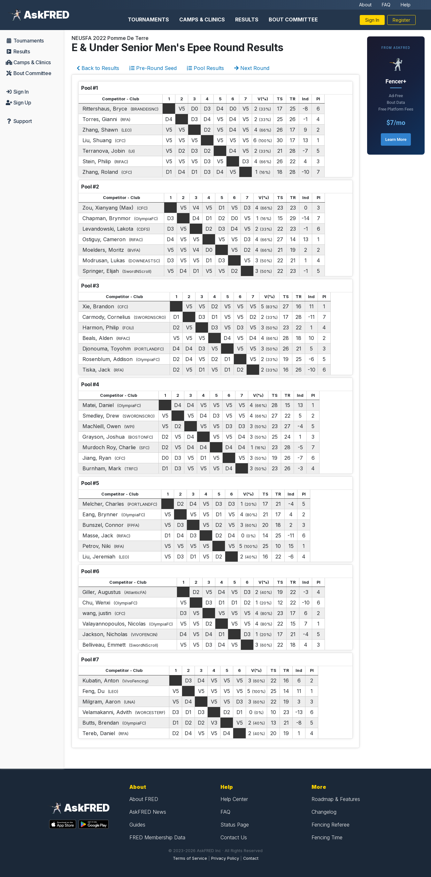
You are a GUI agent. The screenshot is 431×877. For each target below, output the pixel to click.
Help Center (234, 799)
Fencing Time (327, 837)
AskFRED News (147, 812)
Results (246, 19)
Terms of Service (190, 858)
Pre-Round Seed (153, 68)
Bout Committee (293, 19)
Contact (250, 858)
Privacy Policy (225, 858)
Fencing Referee (331, 824)
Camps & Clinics (202, 19)
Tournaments (148, 19)
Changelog (324, 812)
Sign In (372, 20)
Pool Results (205, 68)
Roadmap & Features (336, 799)
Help (406, 4)
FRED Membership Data (157, 837)
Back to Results (98, 68)
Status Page (234, 824)
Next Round (251, 68)
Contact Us (233, 837)
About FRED (143, 799)
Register (401, 20)
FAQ (386, 4)
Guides (137, 824)
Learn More (395, 139)
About (365, 4)
